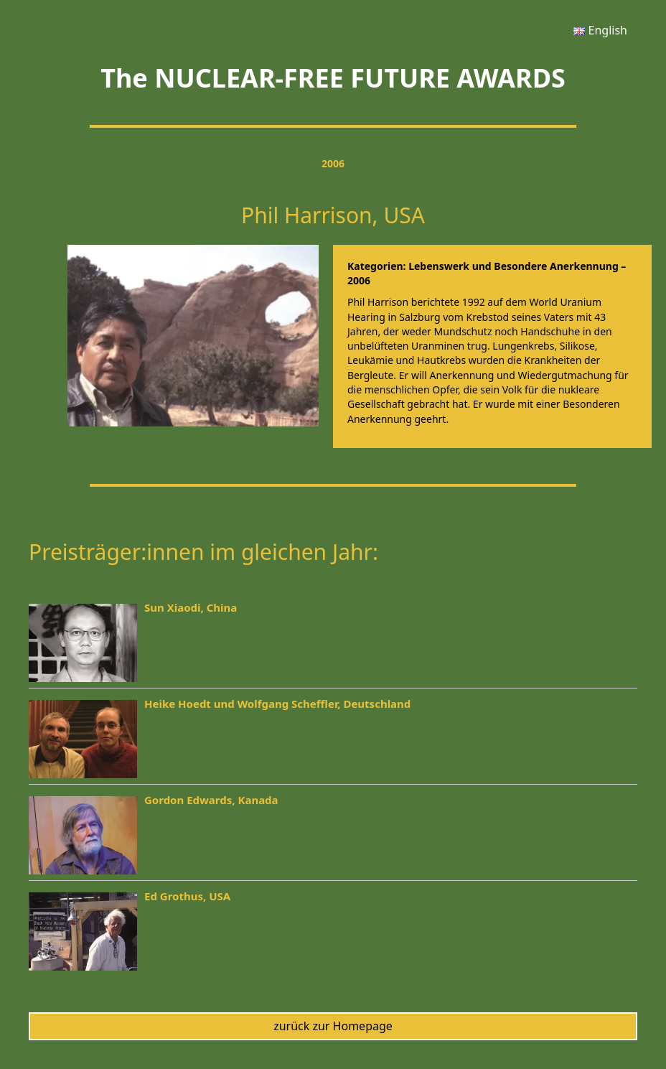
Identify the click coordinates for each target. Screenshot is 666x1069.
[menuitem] (600, 30)
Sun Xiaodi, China (190, 607)
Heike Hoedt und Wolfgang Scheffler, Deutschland (277, 703)
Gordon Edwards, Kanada (211, 800)
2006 (333, 163)
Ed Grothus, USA (187, 896)
